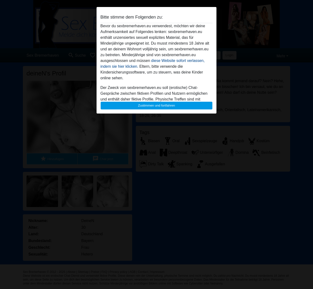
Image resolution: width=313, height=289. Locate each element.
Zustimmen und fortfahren (156, 105)
